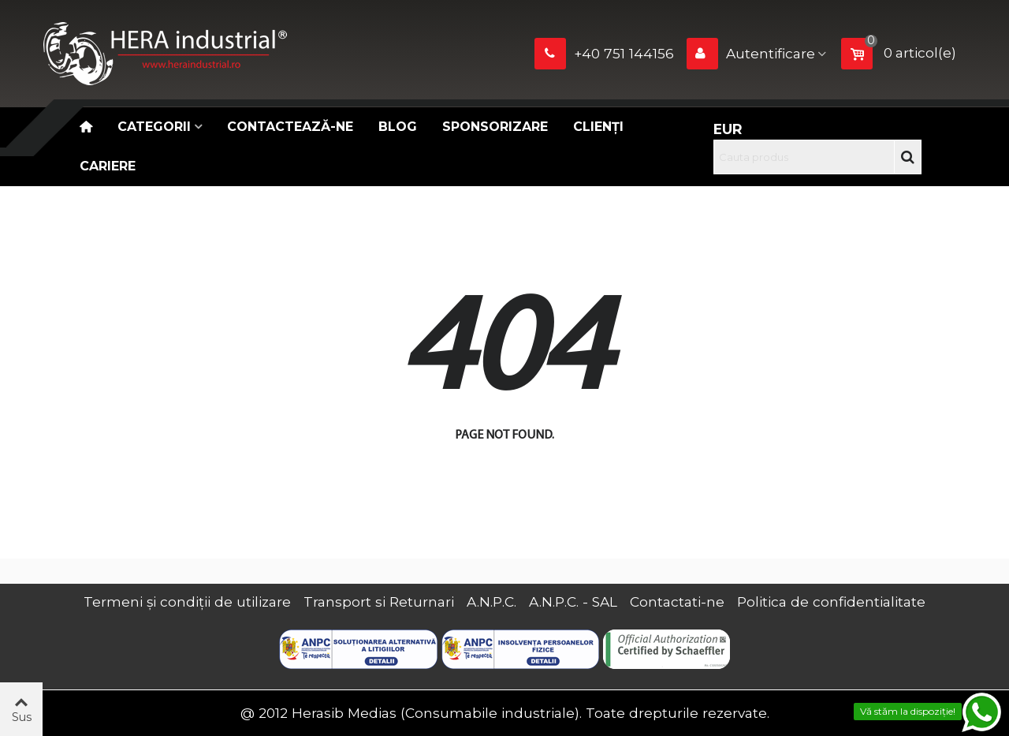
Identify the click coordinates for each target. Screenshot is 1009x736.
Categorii (154, 126)
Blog (397, 126)
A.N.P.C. (491, 601)
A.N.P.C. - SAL (573, 601)
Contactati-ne (677, 601)
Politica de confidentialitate (831, 601)
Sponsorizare (495, 126)
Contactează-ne (290, 126)
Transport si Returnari (378, 601)
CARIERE (108, 166)
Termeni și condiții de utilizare (187, 601)
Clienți (598, 126)
